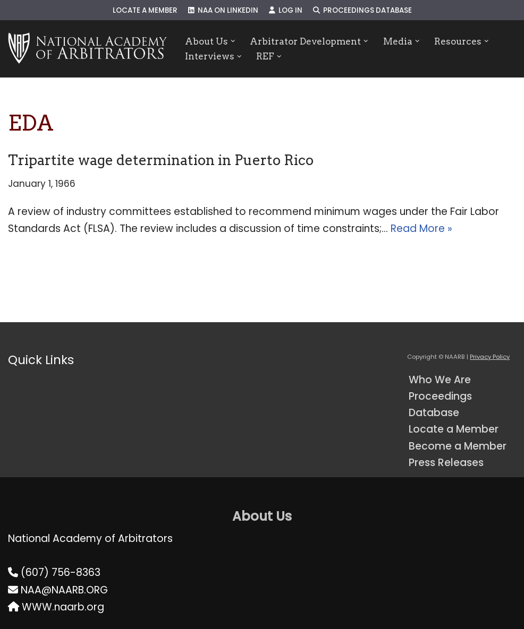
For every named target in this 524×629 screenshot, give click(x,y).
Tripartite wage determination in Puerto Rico (161, 160)
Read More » (421, 228)
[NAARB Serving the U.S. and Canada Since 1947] (87, 49)
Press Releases (446, 462)
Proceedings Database (362, 10)
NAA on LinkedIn (223, 10)
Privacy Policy (490, 356)
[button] (233, 41)
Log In (285, 10)
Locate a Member (145, 10)
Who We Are (440, 380)
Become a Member (457, 446)
